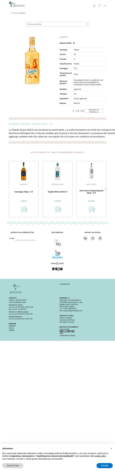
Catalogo (12, 330)
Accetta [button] (104, 465)
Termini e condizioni (66, 318)
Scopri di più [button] (13, 465)
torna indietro (18, 13)
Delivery (11, 328)
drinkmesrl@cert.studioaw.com (73, 311)
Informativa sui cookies (67, 322)
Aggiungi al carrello (94, 111)
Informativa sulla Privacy (67, 320)
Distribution (12, 326)
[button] (105, 189)
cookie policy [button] (100, 456)
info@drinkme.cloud (19, 302)
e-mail (11, 238)
